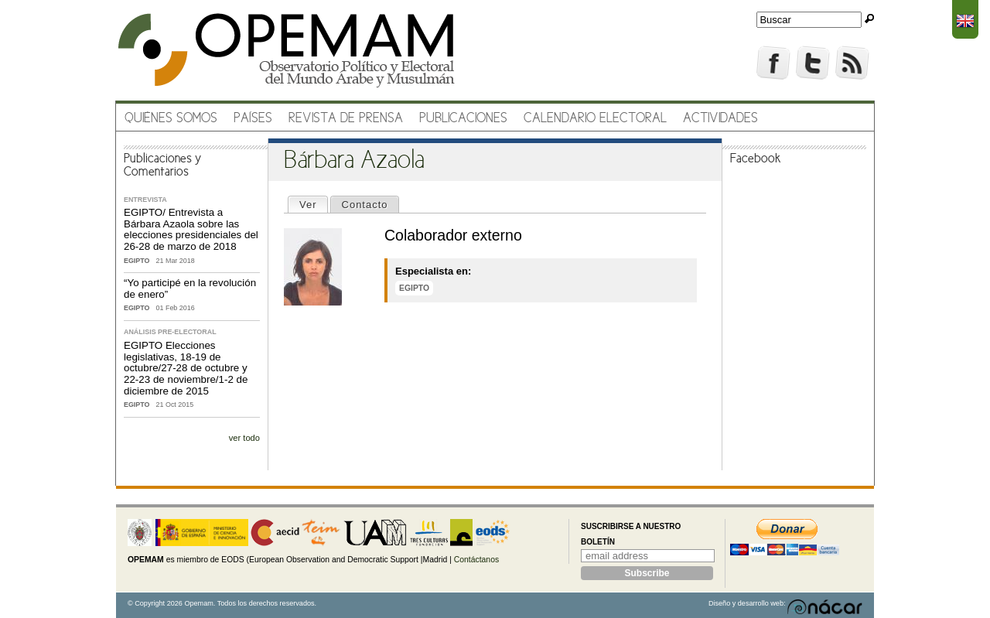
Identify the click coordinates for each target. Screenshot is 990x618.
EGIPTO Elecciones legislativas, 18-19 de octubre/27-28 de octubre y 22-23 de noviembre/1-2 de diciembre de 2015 (186, 368)
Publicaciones (463, 119)
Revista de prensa (345, 119)
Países (253, 119)
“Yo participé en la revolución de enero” (190, 288)
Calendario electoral (595, 119)
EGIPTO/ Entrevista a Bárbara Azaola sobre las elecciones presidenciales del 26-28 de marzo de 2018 (191, 229)
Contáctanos (476, 559)
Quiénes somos (171, 119)
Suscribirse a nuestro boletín (631, 534)
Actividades (720, 119)
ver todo (244, 437)
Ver (313, 203)
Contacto (365, 204)
